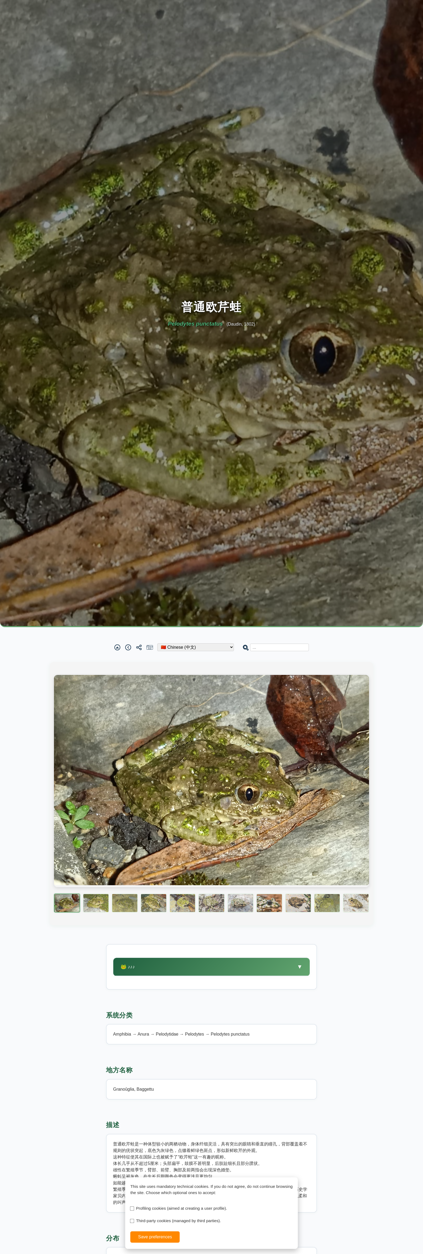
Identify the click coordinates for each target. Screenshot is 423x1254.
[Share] (139, 647)
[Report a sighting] (149, 647)
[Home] (117, 647)
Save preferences (155, 1237)
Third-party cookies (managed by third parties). (178, 1220)
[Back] (128, 647)
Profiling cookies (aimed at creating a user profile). (181, 1208)
